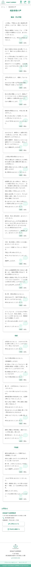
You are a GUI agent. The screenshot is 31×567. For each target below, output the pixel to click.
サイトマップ (23, 562)
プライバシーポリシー (10, 562)
